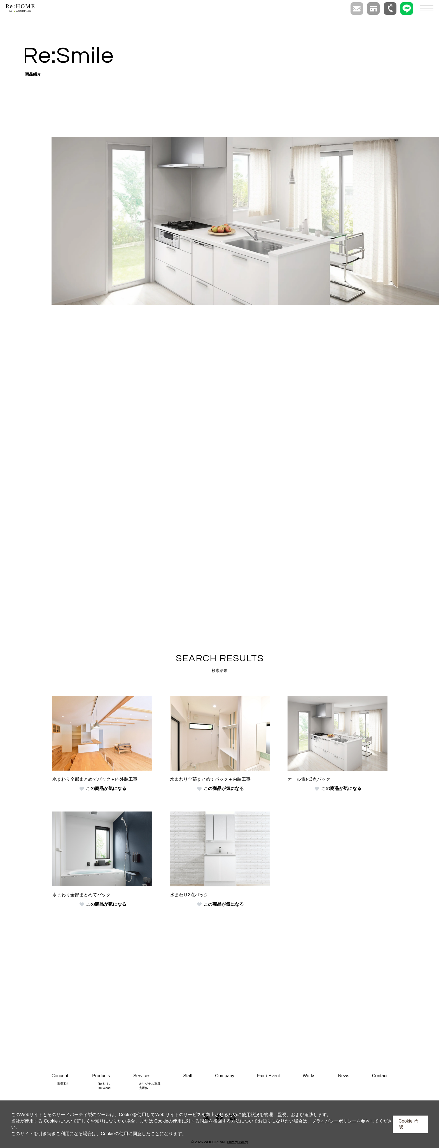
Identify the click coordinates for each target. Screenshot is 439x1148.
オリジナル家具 (149, 1083)
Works (309, 1075)
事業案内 (63, 1083)
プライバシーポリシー (334, 1121)
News (343, 1075)
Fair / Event (268, 1075)
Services (141, 1075)
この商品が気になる (103, 788)
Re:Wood (104, 1088)
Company (224, 1075)
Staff (187, 1075)
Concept (60, 1075)
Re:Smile (104, 1083)
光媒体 (143, 1088)
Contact (379, 1075)
